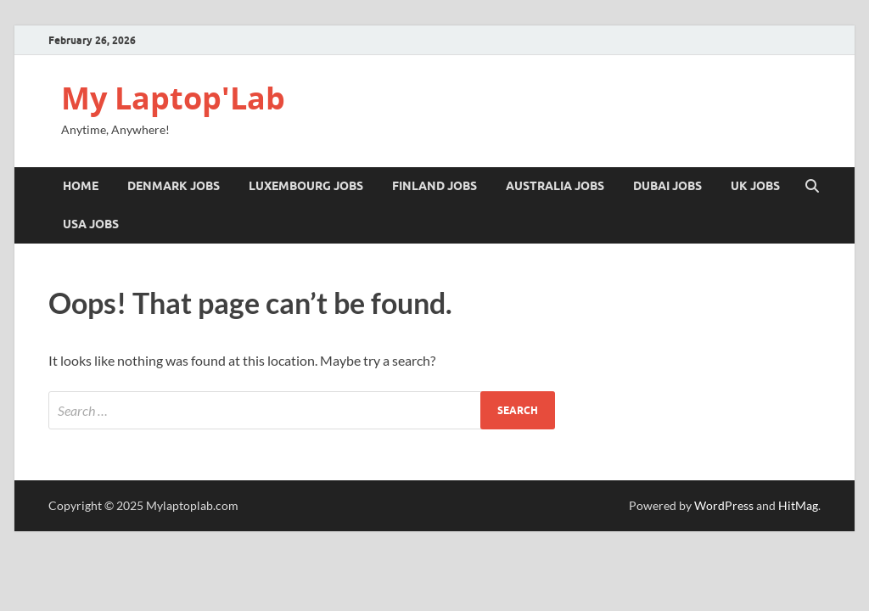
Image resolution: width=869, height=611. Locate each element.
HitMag (798, 505)
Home (80, 186)
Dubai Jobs (667, 186)
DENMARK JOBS (173, 186)
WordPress (724, 505)
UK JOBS (755, 186)
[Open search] (812, 186)
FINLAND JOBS (434, 186)
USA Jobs (91, 224)
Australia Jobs (555, 186)
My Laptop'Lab (173, 98)
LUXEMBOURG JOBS (306, 186)
